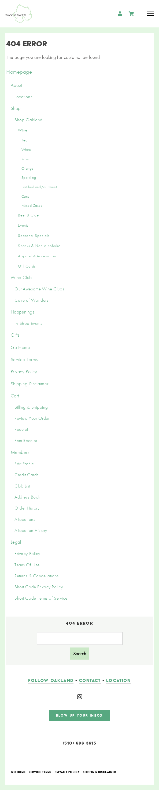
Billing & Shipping (31, 407)
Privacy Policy (24, 371)
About (16, 85)
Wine (22, 130)
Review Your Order (31, 418)
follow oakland (50, 680)
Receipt (21, 429)
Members (20, 452)
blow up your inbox (79, 715)
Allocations (24, 519)
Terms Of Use (26, 565)
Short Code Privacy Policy (38, 587)
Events (23, 225)
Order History (26, 508)
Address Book (27, 497)
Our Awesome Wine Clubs (39, 289)
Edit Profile (24, 464)
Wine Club (21, 277)
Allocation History (30, 530)
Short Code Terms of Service (41, 598)
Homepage (19, 71)
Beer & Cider (29, 215)
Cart (15, 396)
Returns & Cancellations (36, 576)
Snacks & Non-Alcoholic (39, 245)
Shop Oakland (28, 120)
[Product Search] (80, 638)
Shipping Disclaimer (30, 383)
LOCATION (118, 680)
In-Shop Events (28, 323)
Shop (16, 108)
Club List (22, 486)
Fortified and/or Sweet (39, 186)
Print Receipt (25, 440)
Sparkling (28, 177)
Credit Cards (26, 475)
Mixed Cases (31, 205)
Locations (23, 96)
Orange (27, 168)
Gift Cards (26, 266)
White (26, 149)
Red (24, 140)
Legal (16, 542)
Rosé (25, 158)
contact (90, 680)
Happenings (22, 312)
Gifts (15, 335)
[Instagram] (79, 696)
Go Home (20, 347)
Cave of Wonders (31, 300)
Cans (25, 196)
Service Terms (24, 359)
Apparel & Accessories (37, 256)
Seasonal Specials (33, 235)
